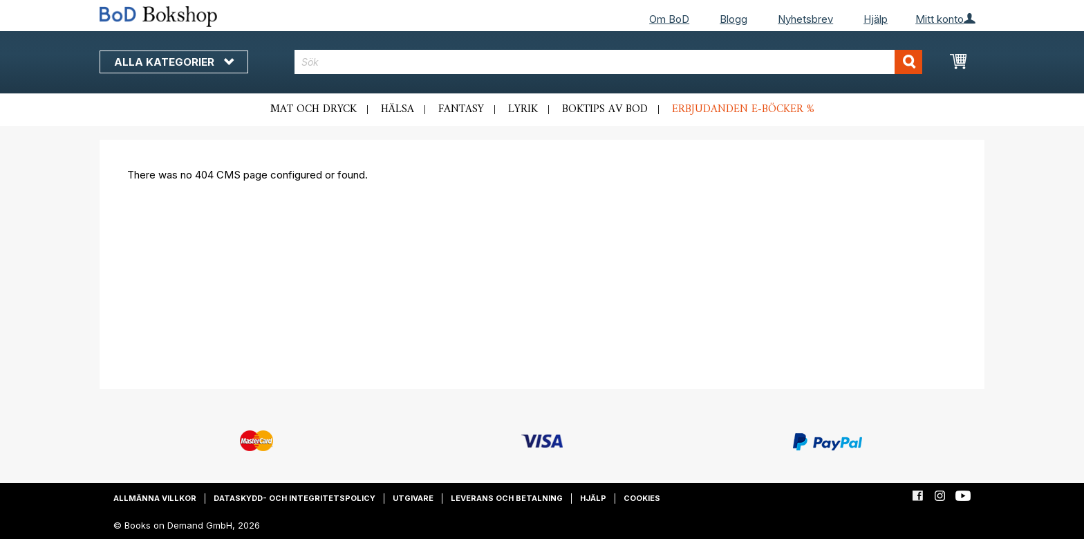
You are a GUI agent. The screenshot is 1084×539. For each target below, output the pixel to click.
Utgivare (413, 498)
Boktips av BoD (605, 109)
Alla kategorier (174, 61)
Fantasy (461, 109)
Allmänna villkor (154, 498)
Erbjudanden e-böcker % (743, 109)
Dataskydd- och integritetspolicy (294, 498)
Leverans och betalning (507, 498)
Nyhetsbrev (805, 19)
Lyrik (523, 109)
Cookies (642, 498)
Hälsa (397, 109)
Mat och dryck (313, 109)
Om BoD (669, 19)
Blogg (733, 19)
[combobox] (609, 62)
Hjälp (875, 19)
